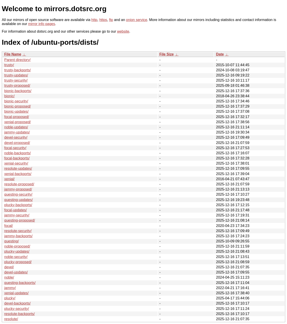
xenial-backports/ (17, 174)
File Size (166, 54)
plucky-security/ (16, 309)
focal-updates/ (15, 210)
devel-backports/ (17, 303)
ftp (111, 20)
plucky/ (9, 298)
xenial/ (9, 179)
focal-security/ (15, 148)
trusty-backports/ (17, 70)
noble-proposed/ (17, 246)
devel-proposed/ (17, 143)
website (123, 31)
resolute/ (11, 319)
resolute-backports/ (19, 314)
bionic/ (9, 96)
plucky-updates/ (16, 251)
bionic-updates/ (16, 111)
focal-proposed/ (16, 117)
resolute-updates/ (18, 168)
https (103, 20)
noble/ (9, 277)
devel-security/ (15, 137)
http (94, 20)
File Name (12, 54)
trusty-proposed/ (17, 85)
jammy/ (10, 288)
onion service (136, 20)
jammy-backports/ (18, 236)
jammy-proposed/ (18, 189)
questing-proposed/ (19, 220)
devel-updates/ (16, 272)
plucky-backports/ (18, 205)
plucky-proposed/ (18, 262)
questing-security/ (18, 194)
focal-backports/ (17, 158)
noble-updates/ (16, 127)
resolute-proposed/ (19, 184)
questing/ (11, 241)
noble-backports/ (17, 153)
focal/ (8, 226)
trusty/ (9, 65)
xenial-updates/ (16, 293)
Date (220, 54)
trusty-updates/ (16, 75)
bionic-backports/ (17, 91)
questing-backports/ (20, 283)
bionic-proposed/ (17, 106)
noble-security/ (16, 257)
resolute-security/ (18, 231)
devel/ (9, 267)
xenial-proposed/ (17, 122)
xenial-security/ (16, 163)
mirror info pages (41, 24)
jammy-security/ (16, 215)
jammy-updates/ (17, 132)
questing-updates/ (18, 200)
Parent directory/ (17, 60)
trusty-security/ (16, 80)
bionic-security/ (16, 101)
